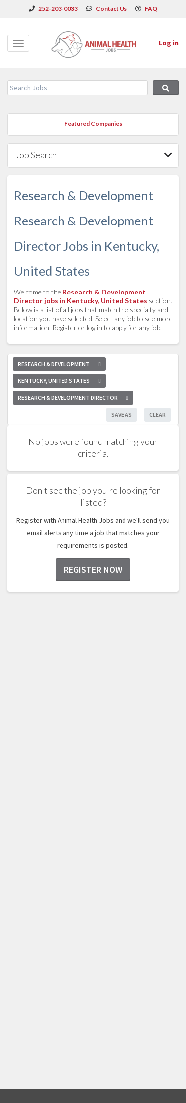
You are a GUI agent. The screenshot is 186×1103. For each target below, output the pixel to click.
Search (166, 87)
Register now (93, 569)
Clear (157, 414)
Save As (121, 414)
